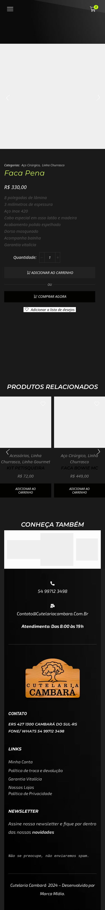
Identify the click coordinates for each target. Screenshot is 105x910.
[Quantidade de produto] (50, 257)
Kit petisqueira (26, 468)
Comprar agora (52, 296)
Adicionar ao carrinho (52, 272)
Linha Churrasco (53, 165)
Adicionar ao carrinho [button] (25, 490)
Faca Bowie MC (79, 468)
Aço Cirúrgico (31, 165)
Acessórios (19, 455)
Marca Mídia (52, 893)
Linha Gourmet (36, 461)
